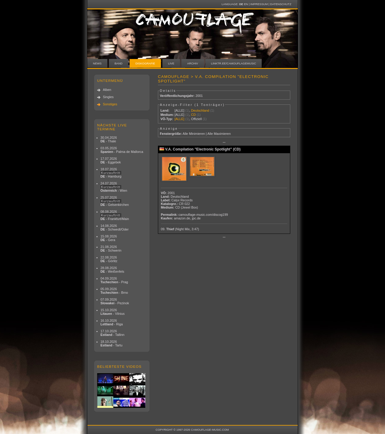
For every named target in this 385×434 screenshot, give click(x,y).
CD (193, 114)
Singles (108, 97)
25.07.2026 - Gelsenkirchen (114, 201)
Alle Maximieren (219, 133)
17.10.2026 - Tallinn (112, 332)
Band (119, 63)
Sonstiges (110, 104)
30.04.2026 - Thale (108, 139)
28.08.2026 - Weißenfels (112, 269)
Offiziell (196, 119)
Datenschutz (280, 4)
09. (180, 229)
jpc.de (196, 218)
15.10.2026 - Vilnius (112, 311)
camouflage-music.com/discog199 (203, 214)
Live (171, 63)
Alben (107, 89)
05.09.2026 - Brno (114, 290)
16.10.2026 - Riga (111, 322)
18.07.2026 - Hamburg (111, 172)
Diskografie (145, 63)
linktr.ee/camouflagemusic (233, 63)
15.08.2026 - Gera (108, 238)
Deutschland (200, 110)
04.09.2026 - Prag (114, 280)
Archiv (192, 63)
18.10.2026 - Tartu (111, 343)
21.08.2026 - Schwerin (111, 248)
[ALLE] (179, 110)
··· (224, 142)
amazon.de (182, 218)
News (97, 63)
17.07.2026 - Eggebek (110, 160)
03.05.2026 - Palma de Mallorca (121, 149)
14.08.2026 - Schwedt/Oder (114, 227)
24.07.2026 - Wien (113, 186)
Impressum (259, 4)
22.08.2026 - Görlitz (108, 259)
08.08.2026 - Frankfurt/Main (114, 215)
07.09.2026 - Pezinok (114, 301)
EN (246, 4)
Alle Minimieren (194, 133)
